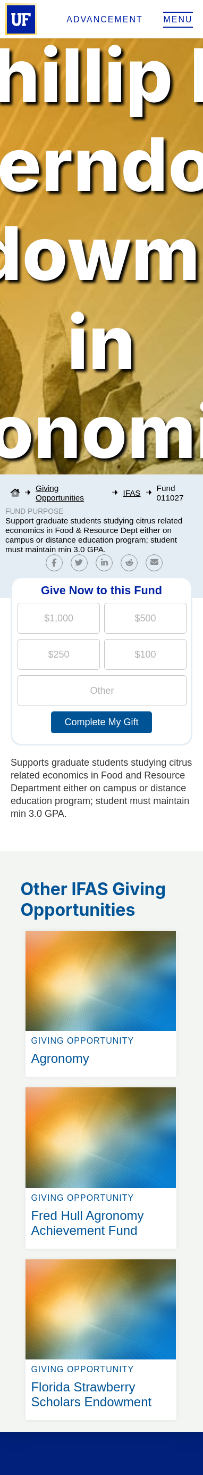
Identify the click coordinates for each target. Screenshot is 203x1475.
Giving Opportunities (60, 493)
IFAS (131, 492)
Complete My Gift (101, 722)
